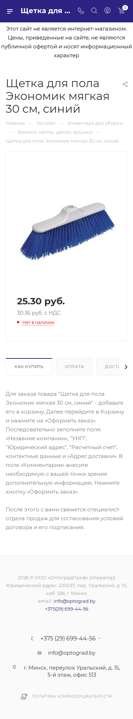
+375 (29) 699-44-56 (68, 638)
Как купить (29, 366)
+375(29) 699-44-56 (66, 609)
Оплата (74, 366)
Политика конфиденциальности (72, 696)
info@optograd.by (74, 601)
